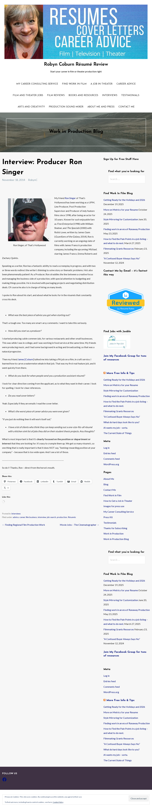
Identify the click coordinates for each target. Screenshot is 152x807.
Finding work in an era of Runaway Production (126, 229)
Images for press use (113, 506)
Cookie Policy (58, 802)
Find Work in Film (74, 84)
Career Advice (126, 84)
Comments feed (111, 458)
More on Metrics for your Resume (120, 209)
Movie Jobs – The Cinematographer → (79, 524)
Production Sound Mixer (66, 107)
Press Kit (108, 517)
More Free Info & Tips (120, 373)
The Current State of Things (117, 433)
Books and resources (83, 95)
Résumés (72, 517)
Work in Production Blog (116, 539)
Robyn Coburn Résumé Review (76, 64)
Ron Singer (70, 198)
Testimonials (130, 95)
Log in (106, 447)
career (22, 517)
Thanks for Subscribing (115, 528)
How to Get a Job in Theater (117, 500)
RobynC (32, 179)
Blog (105, 484)
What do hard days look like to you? (121, 422)
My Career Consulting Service (37, 84)
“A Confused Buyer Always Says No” (121, 258)
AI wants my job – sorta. (115, 427)
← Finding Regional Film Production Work (23, 524)
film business (31, 517)
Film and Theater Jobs (28, 95)
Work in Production (113, 533)
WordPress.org (111, 464)
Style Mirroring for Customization (120, 219)
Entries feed (109, 453)
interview (42, 517)
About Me (108, 478)
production (62, 517)
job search (51, 517)
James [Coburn (25, 359)
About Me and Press (100, 107)
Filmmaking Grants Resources (118, 248)
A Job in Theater (102, 84)
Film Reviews (56, 95)
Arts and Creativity (31, 107)
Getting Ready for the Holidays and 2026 (124, 199)
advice (16, 517)
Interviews (109, 95)
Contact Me (126, 107)
